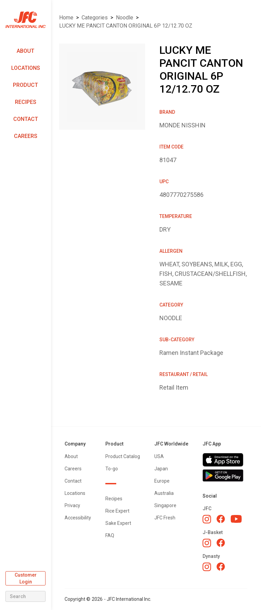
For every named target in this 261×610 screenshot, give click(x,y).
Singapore (165, 505)
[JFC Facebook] (220, 519)
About (25, 51)
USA (159, 456)
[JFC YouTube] (236, 519)
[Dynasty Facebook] (220, 566)
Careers (25, 136)
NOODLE (124, 17)
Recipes (25, 102)
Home (66, 17)
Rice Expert (117, 511)
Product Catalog (122, 456)
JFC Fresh (164, 517)
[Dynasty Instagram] (207, 566)
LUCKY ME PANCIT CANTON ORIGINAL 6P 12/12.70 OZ (125, 25)
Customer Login (26, 578)
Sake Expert (118, 523)
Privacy (72, 505)
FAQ (109, 535)
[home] (25, 20)
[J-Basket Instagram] (207, 542)
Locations (25, 68)
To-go (111, 468)
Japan (161, 468)
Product (25, 85)
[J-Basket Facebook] (220, 542)
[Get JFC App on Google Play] (225, 475)
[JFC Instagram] (207, 519)
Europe (162, 481)
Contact (25, 119)
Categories (95, 17)
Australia (164, 493)
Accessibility (78, 517)
